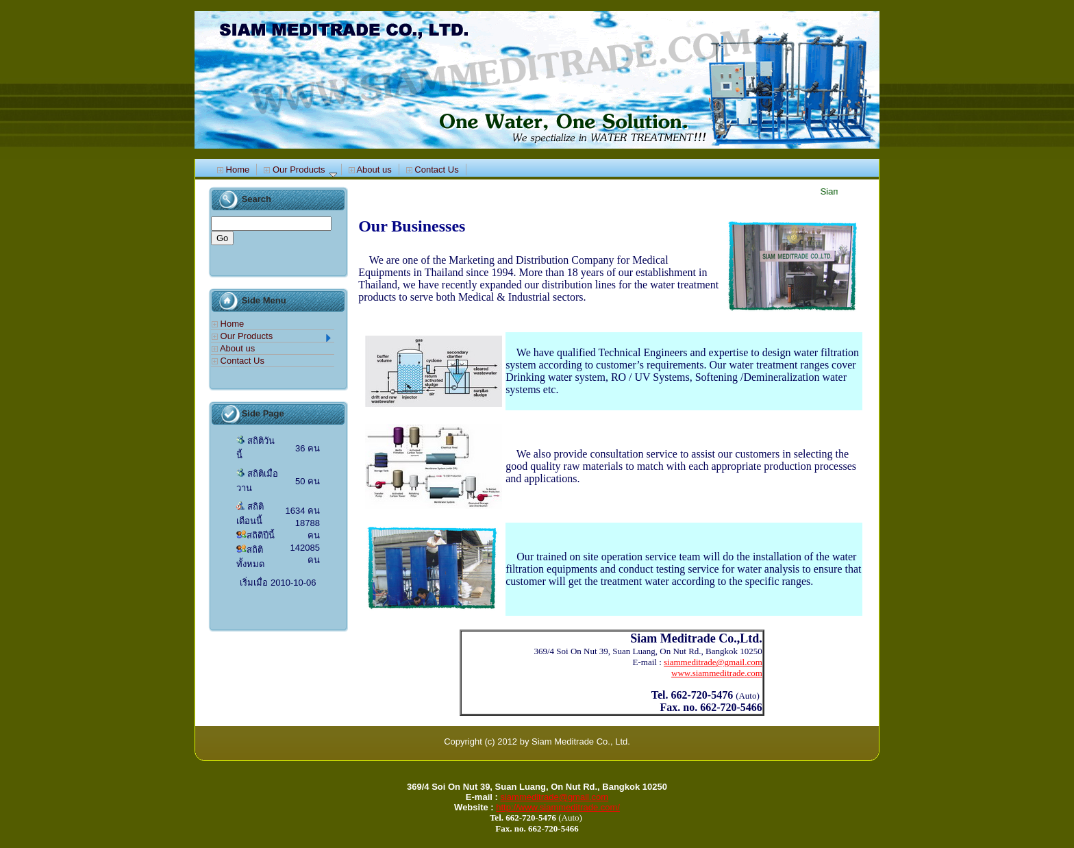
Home (233, 169)
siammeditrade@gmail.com (554, 797)
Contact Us (432, 169)
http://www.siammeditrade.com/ (558, 807)
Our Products (300, 169)
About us (370, 169)
